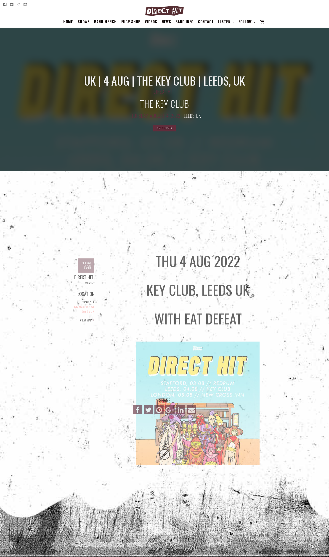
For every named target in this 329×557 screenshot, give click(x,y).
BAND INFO (184, 21)
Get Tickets (164, 128)
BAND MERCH (105, 21)
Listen (225, 21)
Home (68, 21)
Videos (151, 21)
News (166, 21)
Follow (246, 21)
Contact (206, 21)
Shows (84, 21)
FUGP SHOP (131, 21)
